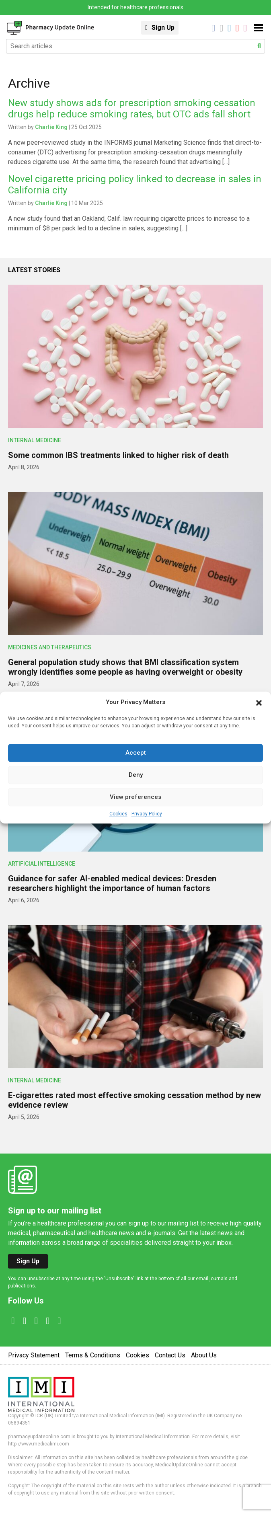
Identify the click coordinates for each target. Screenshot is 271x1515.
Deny (136, 774)
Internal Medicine (34, 440)
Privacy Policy (146, 814)
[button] (259, 702)
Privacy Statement (34, 1355)
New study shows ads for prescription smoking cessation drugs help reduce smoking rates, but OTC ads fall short (131, 108)
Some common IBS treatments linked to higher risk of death (118, 455)
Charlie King (51, 127)
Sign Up (163, 27)
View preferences (135, 797)
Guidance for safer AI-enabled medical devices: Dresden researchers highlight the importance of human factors (112, 883)
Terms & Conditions (92, 1355)
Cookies (118, 814)
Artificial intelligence (41, 863)
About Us (204, 1355)
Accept (135, 752)
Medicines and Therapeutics (49, 647)
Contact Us (170, 1355)
